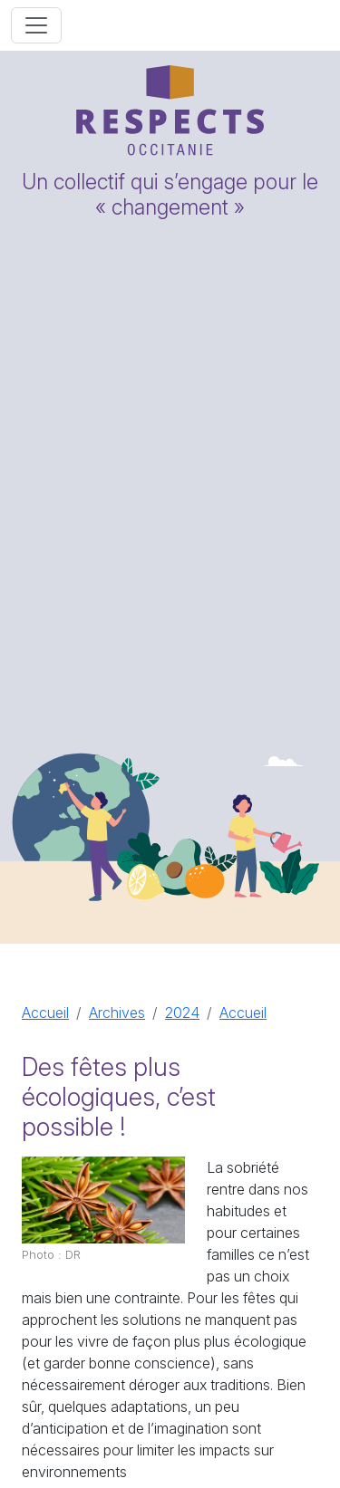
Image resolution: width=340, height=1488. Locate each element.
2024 (182, 1012)
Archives (117, 1012)
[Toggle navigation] (36, 25)
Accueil (45, 1012)
